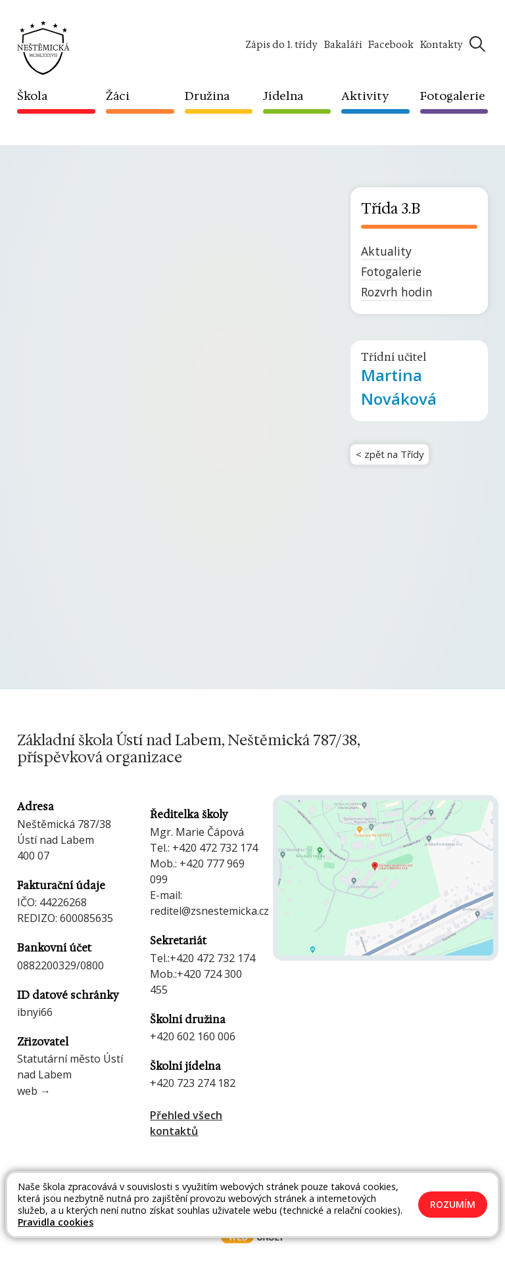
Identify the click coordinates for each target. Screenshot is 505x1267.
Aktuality (386, 251)
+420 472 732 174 (215, 848)
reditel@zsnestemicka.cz (209, 911)
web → (34, 1091)
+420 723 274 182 (192, 1083)
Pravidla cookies (55, 1222)
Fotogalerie (391, 271)
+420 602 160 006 (192, 1036)
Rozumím (452, 1204)
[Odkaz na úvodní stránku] (43, 46)
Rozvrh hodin (397, 292)
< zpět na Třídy (392, 456)
